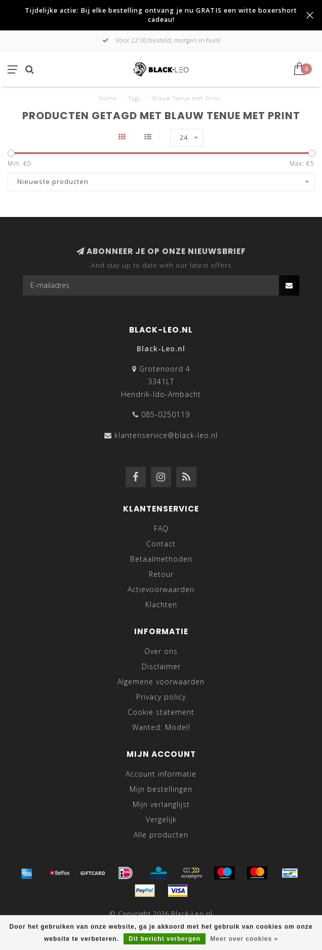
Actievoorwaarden (161, 589)
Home (107, 98)
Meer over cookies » (244, 938)
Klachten (161, 604)
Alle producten (161, 834)
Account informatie (161, 774)
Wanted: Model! (161, 727)
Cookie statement (161, 712)
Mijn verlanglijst (161, 804)
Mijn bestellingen (161, 789)
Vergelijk (161, 819)
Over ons (161, 651)
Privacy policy (161, 697)
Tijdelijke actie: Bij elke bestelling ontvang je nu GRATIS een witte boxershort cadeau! (161, 15)
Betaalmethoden (161, 559)
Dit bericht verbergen (164, 938)
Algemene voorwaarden (161, 681)
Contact (161, 544)
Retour (161, 574)
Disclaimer (161, 666)
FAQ (161, 528)
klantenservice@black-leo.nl (166, 435)
